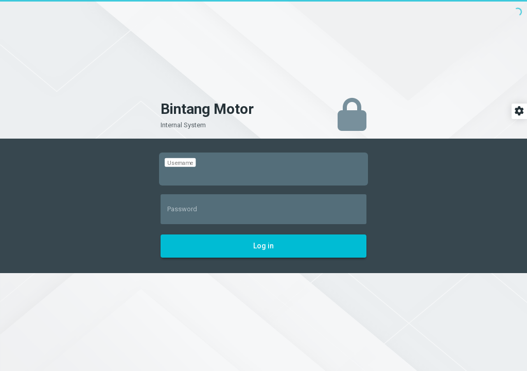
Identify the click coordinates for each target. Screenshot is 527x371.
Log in (263, 246)
